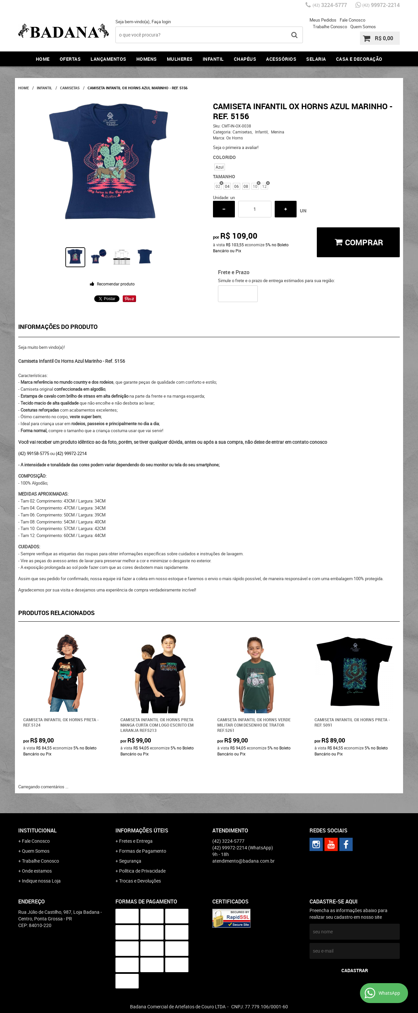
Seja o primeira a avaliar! (235, 147)
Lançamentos (108, 59)
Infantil (213, 59)
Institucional (37, 830)
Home (43, 59)
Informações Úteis (141, 830)
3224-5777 (330, 5)
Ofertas (70, 59)
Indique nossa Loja (41, 881)
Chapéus (245, 59)
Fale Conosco (352, 20)
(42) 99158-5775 (33, 453)
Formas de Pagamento (142, 851)
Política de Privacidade (142, 871)
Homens (146, 59)
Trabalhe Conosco (330, 27)
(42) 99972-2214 (71, 453)
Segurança (130, 861)
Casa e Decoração (359, 59)
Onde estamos (37, 871)
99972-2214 (381, 5)
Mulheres (180, 59)
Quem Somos (363, 27)
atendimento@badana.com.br (243, 861)
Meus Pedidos (323, 20)
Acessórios (281, 59)
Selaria (316, 59)
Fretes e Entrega (136, 841)
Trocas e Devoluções (140, 881)
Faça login (161, 22)
